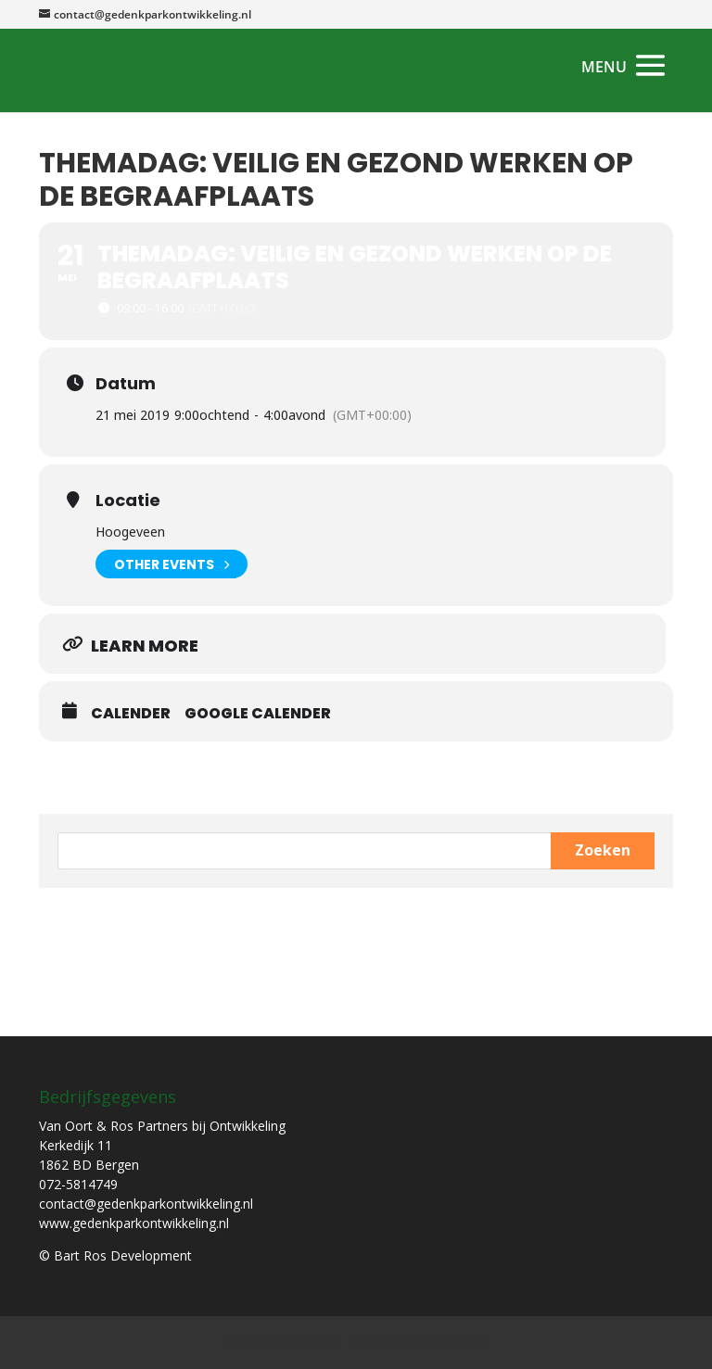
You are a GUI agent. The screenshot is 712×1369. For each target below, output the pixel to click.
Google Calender (257, 713)
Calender (131, 713)
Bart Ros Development (417, 1342)
